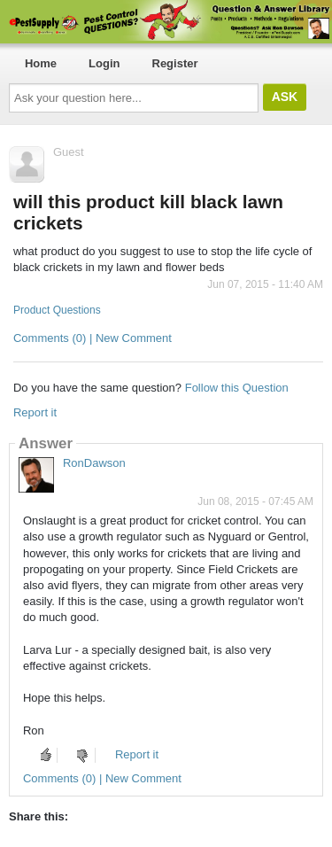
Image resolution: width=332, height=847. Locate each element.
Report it (35, 412)
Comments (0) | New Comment (92, 338)
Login (104, 63)
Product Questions (57, 310)
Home (41, 63)
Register (175, 63)
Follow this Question (237, 387)
